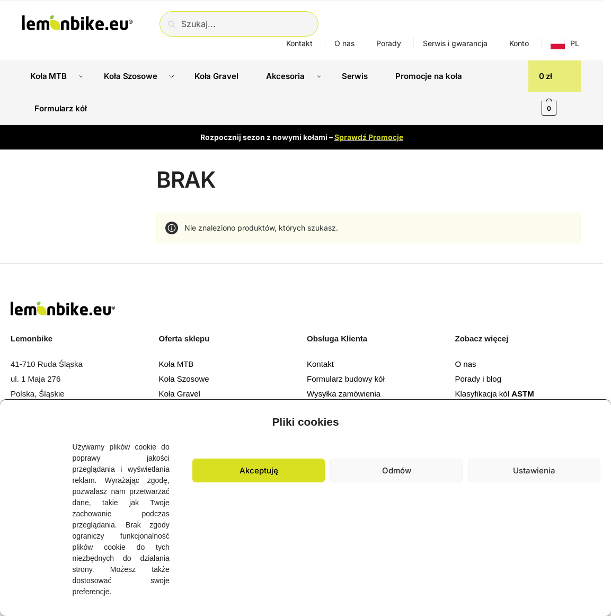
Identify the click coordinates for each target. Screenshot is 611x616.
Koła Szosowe (184, 378)
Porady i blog (478, 378)
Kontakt (299, 43)
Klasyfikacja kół (494, 393)
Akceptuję (259, 470)
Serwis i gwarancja (455, 43)
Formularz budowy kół (346, 378)
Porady (388, 43)
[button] (595, 419)
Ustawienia (534, 470)
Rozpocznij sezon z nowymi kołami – (301, 136)
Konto (519, 43)
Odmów (396, 470)
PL (574, 43)
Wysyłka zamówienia (343, 393)
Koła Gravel (179, 393)
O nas (344, 43)
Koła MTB (176, 363)
